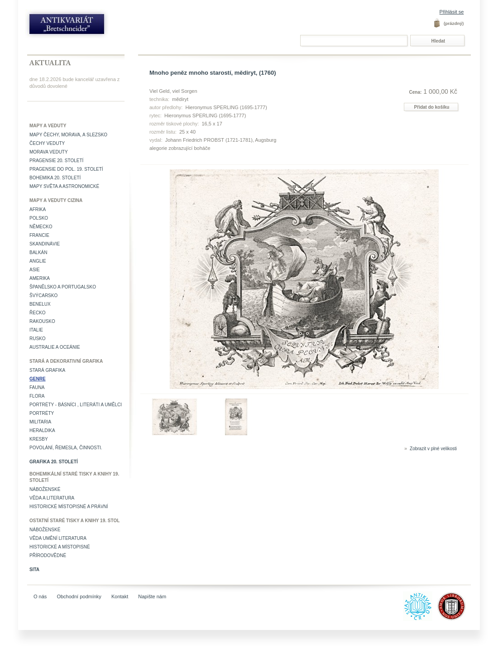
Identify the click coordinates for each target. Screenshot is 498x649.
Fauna (36, 387)
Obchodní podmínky (79, 596)
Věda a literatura (51, 497)
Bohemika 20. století (55, 177)
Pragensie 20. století (56, 160)
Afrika (37, 209)
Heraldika (42, 430)
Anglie (37, 261)
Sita (34, 569)
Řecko (37, 312)
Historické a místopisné (59, 546)
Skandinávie (44, 243)
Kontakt (119, 596)
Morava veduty (48, 151)
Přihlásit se (452, 11)
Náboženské (44, 489)
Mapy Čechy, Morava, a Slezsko (68, 134)
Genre (37, 378)
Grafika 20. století (53, 461)
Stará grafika (47, 370)
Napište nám (152, 596)
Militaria (40, 421)
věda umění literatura (57, 538)
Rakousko (42, 321)
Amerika (39, 278)
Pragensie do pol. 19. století (66, 169)
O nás (40, 596)
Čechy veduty (47, 143)
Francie (39, 235)
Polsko (38, 218)
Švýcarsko (43, 295)
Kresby (38, 439)
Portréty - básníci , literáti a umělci (75, 404)
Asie (34, 269)
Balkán (38, 252)
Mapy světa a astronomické (64, 186)
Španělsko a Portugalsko (62, 286)
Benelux (40, 304)
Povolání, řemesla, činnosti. (65, 447)
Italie (36, 329)
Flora (36, 396)
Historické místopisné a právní (68, 506)
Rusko (37, 338)
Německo (41, 226)
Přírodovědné (47, 555)
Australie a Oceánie (54, 347)
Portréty (41, 413)
